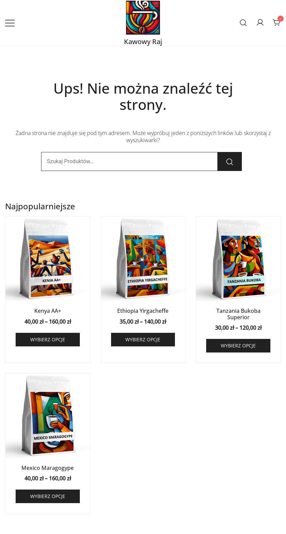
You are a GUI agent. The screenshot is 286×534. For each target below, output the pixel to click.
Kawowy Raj (143, 41)
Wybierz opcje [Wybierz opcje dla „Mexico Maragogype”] (47, 496)
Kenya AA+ (47, 310)
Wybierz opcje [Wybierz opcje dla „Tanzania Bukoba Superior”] (238, 345)
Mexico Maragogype (47, 468)
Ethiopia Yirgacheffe (142, 310)
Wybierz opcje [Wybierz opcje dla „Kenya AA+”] (47, 339)
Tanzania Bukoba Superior (238, 314)
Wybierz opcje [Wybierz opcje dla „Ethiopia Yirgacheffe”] (142, 339)
